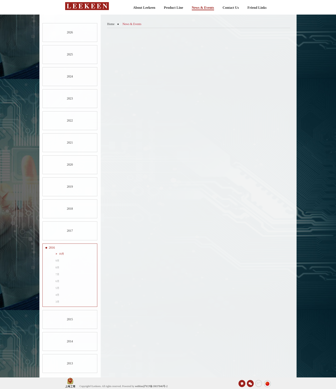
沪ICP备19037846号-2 (155, 386)
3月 (57, 301)
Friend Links (257, 7)
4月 (57, 294)
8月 (57, 267)
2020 (70, 164)
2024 (70, 76)
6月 (57, 281)
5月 (57, 288)
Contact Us (231, 7)
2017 (70, 230)
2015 (70, 319)
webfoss (139, 386)
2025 (70, 54)
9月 (57, 260)
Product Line (173, 7)
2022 (70, 120)
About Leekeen (144, 7)
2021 (70, 142)
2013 (70, 363)
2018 (70, 208)
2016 (52, 247)
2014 (70, 341)
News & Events (203, 7)
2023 (70, 98)
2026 (70, 32)
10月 (61, 253)
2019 (70, 186)
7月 (57, 274)
